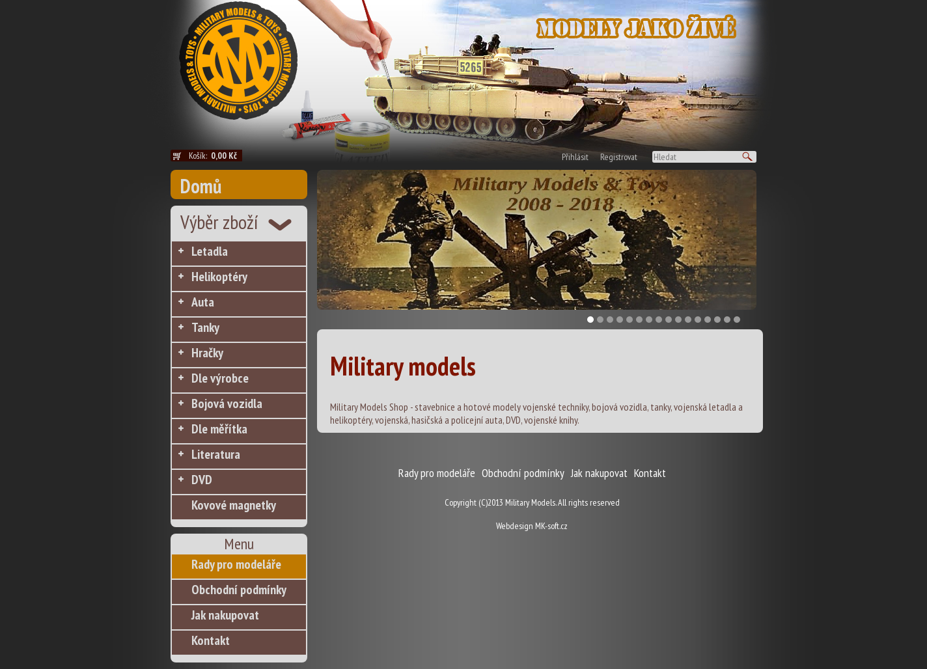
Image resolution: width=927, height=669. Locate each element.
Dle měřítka (219, 428)
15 (727, 319)
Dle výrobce (220, 378)
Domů (200, 185)
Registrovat (618, 157)
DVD (201, 479)
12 (698, 319)
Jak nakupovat (225, 615)
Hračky (207, 352)
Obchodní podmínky (238, 589)
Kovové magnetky (233, 505)
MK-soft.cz (551, 526)
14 (717, 319)
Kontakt (210, 640)
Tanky (205, 327)
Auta (202, 302)
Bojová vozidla (226, 403)
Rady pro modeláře (236, 564)
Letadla (209, 251)
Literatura (215, 454)
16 (737, 319)
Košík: (215, 155)
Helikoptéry (219, 276)
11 (688, 319)
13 (707, 319)
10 (678, 319)
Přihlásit (575, 157)
